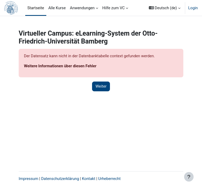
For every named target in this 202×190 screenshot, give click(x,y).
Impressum (28, 178)
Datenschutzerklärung (60, 178)
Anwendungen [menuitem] (82, 8)
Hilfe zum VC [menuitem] (113, 8)
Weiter (101, 86)
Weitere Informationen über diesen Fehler (60, 66)
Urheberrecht (109, 178)
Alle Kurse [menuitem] (57, 8)
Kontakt (88, 178)
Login (193, 8)
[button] (164, 8)
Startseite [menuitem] (35, 8)
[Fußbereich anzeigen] (189, 177)
